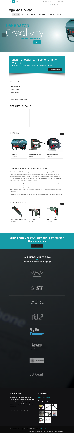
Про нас (33, 14)
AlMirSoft (43, 428)
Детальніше (37, 246)
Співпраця (42, 14)
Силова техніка (15, 92)
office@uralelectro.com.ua (57, 5)
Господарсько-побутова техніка (19, 99)
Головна (16, 14)
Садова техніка (15, 89)
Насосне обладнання (16, 96)
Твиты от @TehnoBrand (44, 397)
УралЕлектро (24, 10)
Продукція (25, 14)
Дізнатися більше (55, 69)
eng (17, 1)
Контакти (59, 14)
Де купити (51, 14)
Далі (37, 42)
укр (13, 1)
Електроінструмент (16, 86)
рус (10, 1)
